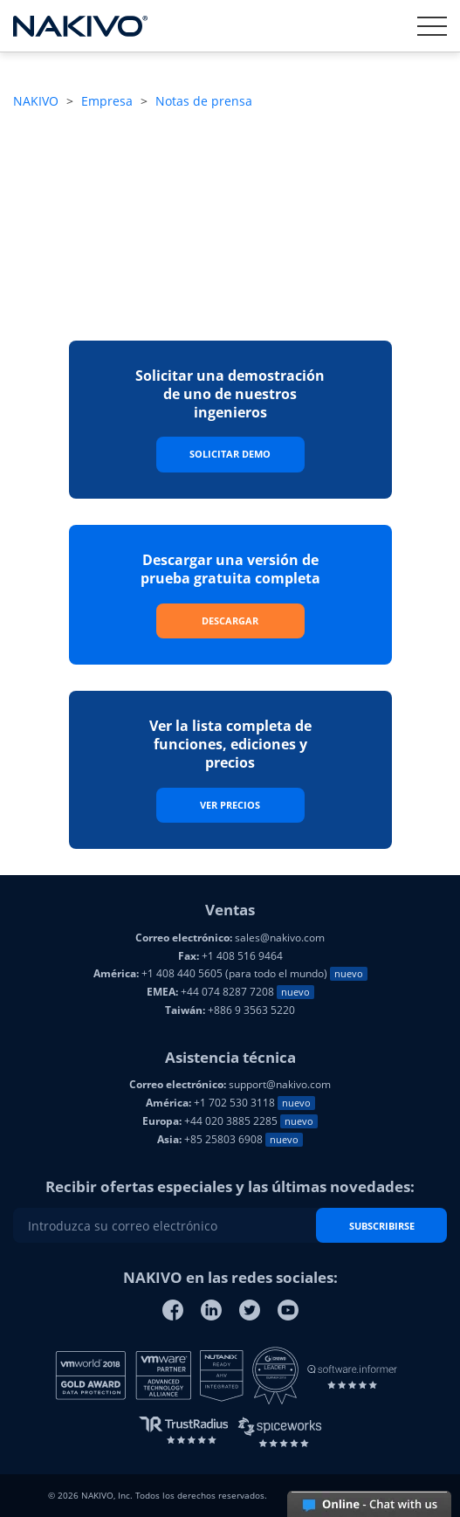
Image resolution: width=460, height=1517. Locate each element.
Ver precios (230, 804)
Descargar (230, 620)
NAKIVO (35, 101)
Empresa (107, 101)
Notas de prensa (203, 101)
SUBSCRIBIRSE (382, 1225)
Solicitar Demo (230, 453)
